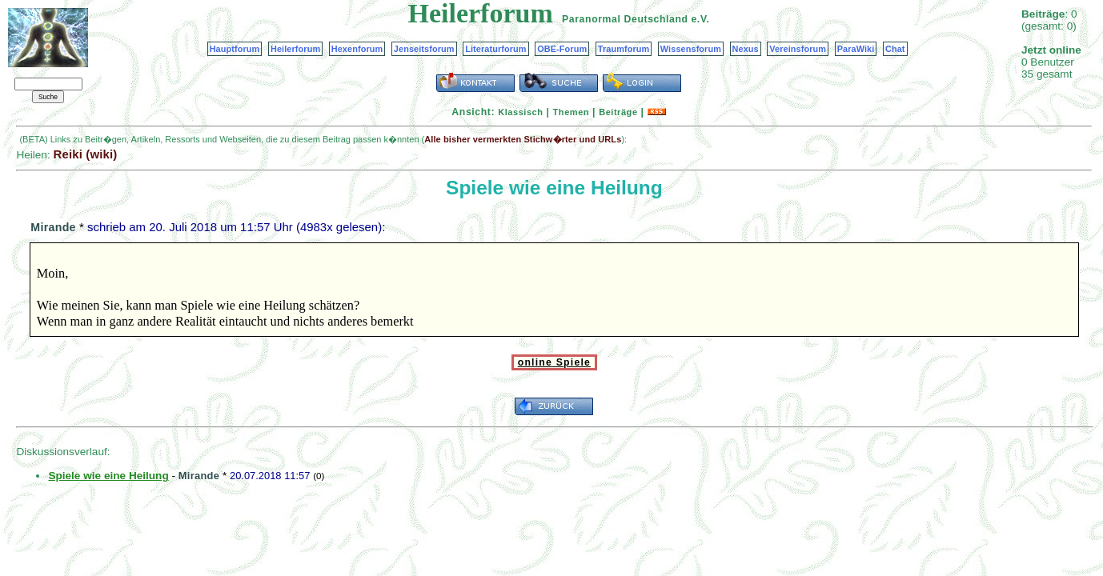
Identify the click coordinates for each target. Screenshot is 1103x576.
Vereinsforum (797, 49)
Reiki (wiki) (85, 154)
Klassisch (520, 112)
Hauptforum (235, 49)
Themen (571, 112)
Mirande (52, 227)
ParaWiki (856, 49)
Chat (895, 49)
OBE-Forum (562, 49)
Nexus (745, 49)
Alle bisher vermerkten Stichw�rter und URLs (522, 139)
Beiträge (618, 112)
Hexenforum (357, 49)
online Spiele (554, 362)
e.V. (700, 19)
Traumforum (624, 49)
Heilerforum (295, 49)
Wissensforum (690, 49)
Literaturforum (495, 49)
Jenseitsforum (424, 49)
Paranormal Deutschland (625, 19)
